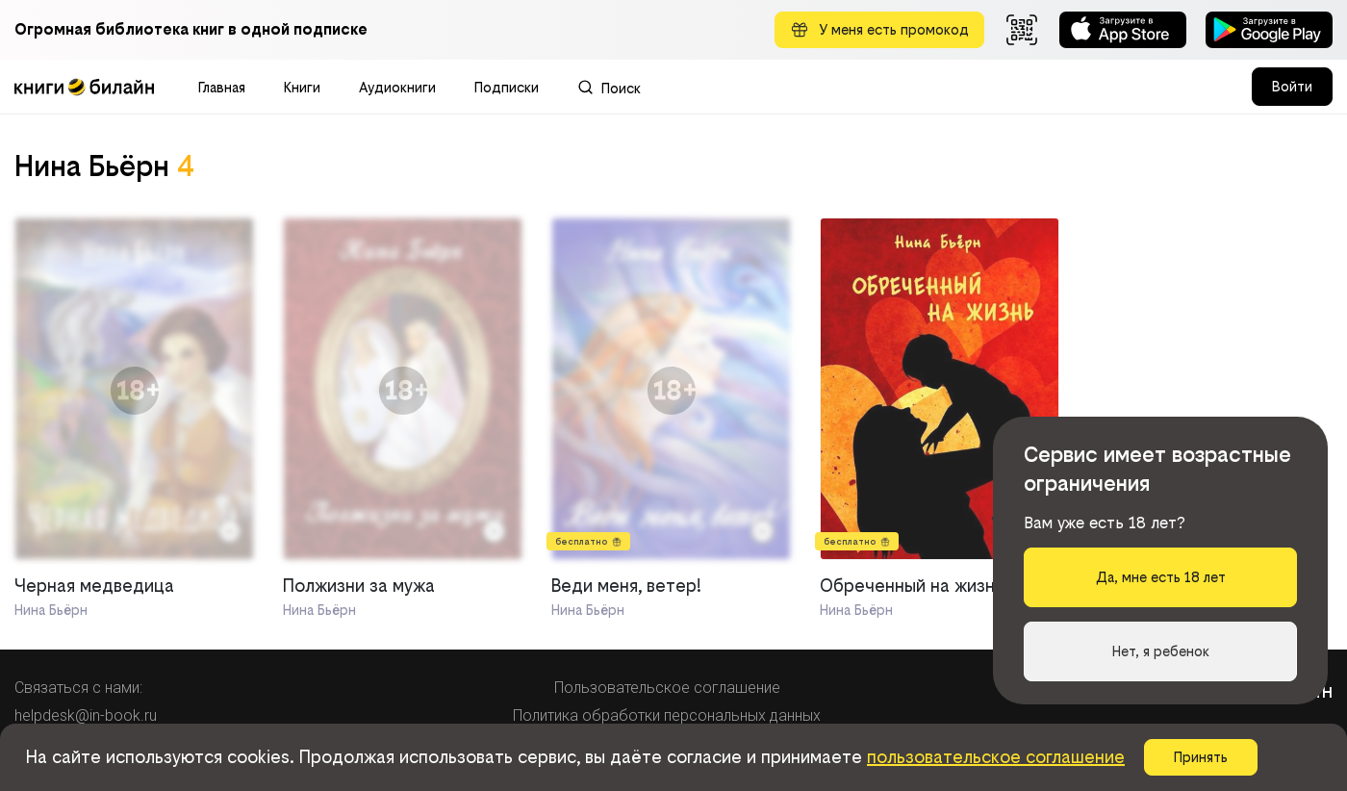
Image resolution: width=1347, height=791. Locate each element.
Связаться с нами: (78, 687)
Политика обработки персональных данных (667, 715)
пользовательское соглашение (996, 757)
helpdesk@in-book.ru (85, 715)
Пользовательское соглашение (667, 687)
